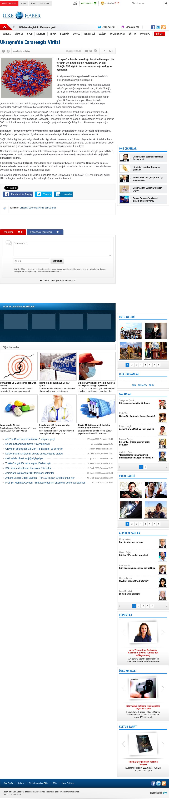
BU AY (151, 385)
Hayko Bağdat (138, 553)
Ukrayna (24, 208)
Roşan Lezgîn (138, 427)
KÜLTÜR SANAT (128, 726)
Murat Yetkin (138, 541)
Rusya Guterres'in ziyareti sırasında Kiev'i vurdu (145, 199)
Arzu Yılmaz (138, 566)
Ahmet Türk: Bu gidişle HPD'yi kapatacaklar (148, 178)
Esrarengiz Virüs (36, 208)
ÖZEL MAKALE (127, 670)
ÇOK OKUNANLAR (129, 374)
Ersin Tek (138, 414)
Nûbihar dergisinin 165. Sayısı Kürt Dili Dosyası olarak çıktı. (143, 766)
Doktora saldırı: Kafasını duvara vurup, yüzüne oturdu (34, 453)
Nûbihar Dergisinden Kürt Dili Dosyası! (40, 27)
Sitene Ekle (44, 3)
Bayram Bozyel (138, 442)
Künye (23, 3)
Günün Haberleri (9, 3)
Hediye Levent (138, 579)
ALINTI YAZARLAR (129, 533)
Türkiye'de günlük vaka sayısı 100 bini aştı (28, 463)
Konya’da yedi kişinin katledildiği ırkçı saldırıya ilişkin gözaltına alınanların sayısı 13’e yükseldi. (143, 711)
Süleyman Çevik (138, 402)
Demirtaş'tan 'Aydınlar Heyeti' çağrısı (147, 189)
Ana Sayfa (8, 783)
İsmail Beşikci (138, 592)
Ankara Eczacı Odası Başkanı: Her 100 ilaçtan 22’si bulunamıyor (39, 477)
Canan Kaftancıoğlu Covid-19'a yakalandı (27, 444)
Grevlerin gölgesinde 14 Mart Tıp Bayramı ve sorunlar (34, 448)
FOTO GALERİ (127, 317)
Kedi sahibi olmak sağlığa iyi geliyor (24, 458)
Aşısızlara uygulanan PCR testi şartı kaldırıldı (29, 473)
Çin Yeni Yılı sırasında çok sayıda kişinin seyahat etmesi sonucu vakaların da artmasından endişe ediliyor (97, 387)
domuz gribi (50, 208)
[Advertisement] (58, 222)
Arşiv (33, 3)
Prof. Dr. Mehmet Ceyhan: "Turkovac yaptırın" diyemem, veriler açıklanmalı (45, 482)
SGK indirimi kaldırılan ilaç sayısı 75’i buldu (28, 468)
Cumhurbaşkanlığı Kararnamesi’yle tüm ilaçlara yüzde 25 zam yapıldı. (19, 428)
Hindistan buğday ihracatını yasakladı (146, 168)
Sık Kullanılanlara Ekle (38, 783)
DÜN (134, 385)
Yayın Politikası (68, 783)
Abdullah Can (138, 455)
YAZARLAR (125, 394)
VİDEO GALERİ (127, 476)
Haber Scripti (156, 793)
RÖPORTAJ (125, 615)
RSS (55, 783)
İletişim (21, 783)
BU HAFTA (142, 385)
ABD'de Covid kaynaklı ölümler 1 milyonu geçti (30, 439)
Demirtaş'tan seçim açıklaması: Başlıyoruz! (148, 158)
